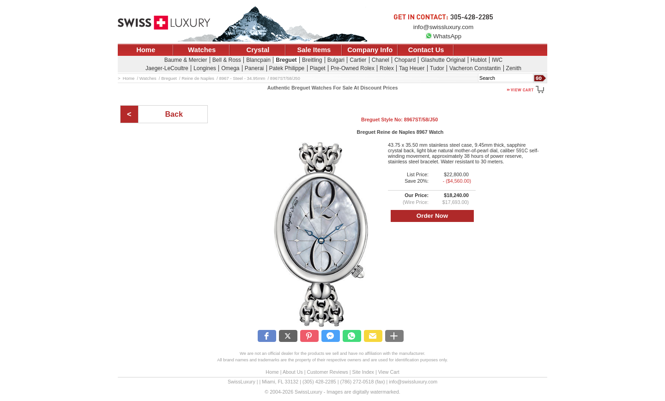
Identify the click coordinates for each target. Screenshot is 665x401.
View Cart (388, 372)
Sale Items (314, 50)
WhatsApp (443, 36)
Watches (202, 50)
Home (145, 50)
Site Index (363, 372)
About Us (293, 372)
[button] (267, 336)
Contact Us (426, 50)
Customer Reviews (327, 372)
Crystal (258, 50)
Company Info (370, 50)
